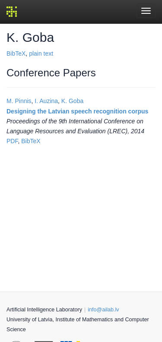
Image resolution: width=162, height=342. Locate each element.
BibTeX (15, 53)
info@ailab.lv (103, 310)
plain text (41, 53)
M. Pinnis (19, 100)
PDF (12, 141)
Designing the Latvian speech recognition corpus (77, 111)
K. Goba (72, 100)
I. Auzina (46, 100)
